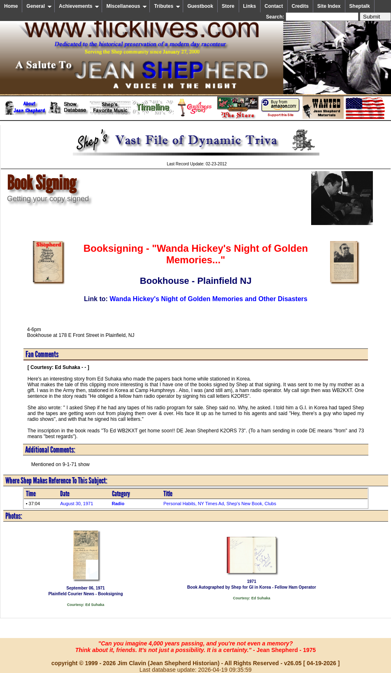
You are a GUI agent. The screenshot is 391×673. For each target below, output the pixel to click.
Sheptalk (359, 6)
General (39, 6)
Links (249, 6)
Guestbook (200, 6)
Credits (300, 6)
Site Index (329, 6)
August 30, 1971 (76, 503)
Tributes (167, 6)
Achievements (79, 6)
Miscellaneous (126, 6)
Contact (274, 6)
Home (11, 6)
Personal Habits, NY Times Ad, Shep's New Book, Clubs (219, 503)
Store (228, 6)
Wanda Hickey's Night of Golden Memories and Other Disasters (208, 298)
